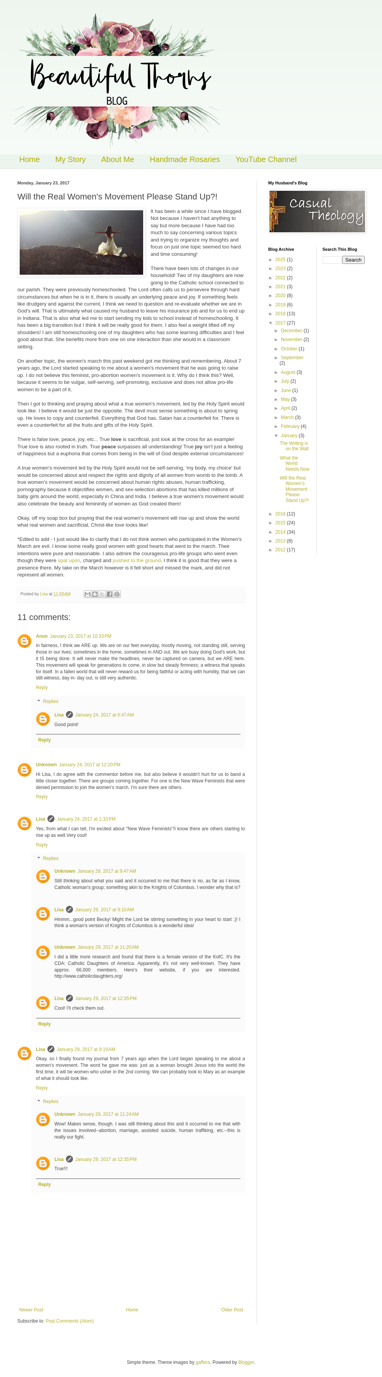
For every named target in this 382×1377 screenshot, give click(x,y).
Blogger (246, 1362)
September (292, 357)
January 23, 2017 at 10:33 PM (81, 636)
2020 (281, 295)
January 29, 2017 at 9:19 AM (86, 1049)
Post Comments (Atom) (70, 1321)
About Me (117, 159)
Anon (42, 636)
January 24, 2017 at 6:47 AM (104, 715)
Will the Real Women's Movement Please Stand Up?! (294, 489)
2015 (281, 522)
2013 (281, 541)
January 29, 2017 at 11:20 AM (108, 947)
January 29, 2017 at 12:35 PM (106, 998)
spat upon (69, 560)
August (289, 372)
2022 (281, 277)
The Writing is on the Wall (294, 446)
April (286, 408)
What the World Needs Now (294, 463)
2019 (281, 305)
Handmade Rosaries (185, 159)
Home (29, 159)
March (288, 417)
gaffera (203, 1362)
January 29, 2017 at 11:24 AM (108, 1114)
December (292, 330)
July (286, 381)
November (292, 339)
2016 (281, 514)
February (291, 426)
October (290, 348)
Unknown (46, 764)
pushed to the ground (136, 560)
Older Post (232, 1310)
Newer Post (31, 1310)
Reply (42, 687)
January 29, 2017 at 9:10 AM (104, 909)
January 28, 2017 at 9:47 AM (107, 871)
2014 (281, 532)
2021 (281, 286)
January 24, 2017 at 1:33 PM (86, 819)
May (286, 399)
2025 (281, 259)
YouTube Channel (266, 159)
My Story (70, 159)
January (290, 435)
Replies (50, 701)
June (286, 390)
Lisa (59, 715)
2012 (281, 549)
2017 (281, 323)
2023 (281, 268)
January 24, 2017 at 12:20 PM (89, 764)
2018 (281, 313)
